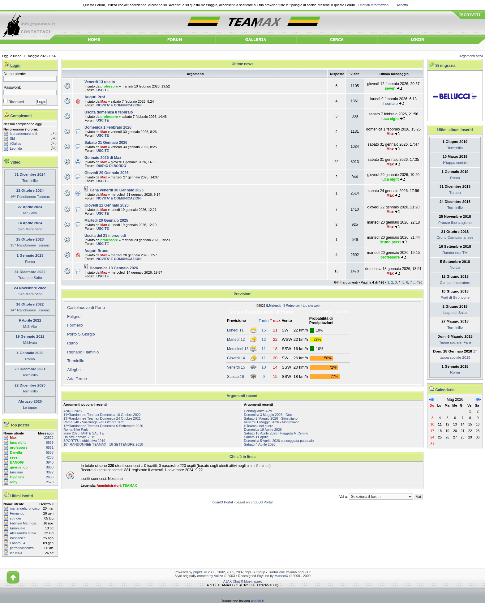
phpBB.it (304, 572)
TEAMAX (129, 485)
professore (19, 447)
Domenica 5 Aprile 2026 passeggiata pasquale (279, 441)
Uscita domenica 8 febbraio (108, 112)
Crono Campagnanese (454, 237)
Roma (455, 178)
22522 (49, 437)
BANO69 (17, 462)
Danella (16, 452)
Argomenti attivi (471, 56)
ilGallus (15, 143)
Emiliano (16, 472)
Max (13, 437)
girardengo (19, 467)
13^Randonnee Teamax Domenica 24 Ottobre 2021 (102, 418)
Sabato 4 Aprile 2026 (260, 444)
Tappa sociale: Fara (455, 342)
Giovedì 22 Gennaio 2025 (106, 205)
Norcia (455, 267)
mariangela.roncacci (25, 508)
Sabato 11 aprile (256, 437)
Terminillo (75, 360)
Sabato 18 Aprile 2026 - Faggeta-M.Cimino (276, 433)
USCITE (103, 90)
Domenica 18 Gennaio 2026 (114, 268)
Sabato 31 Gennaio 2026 (105, 142)
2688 (50, 477)
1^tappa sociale (455, 162)
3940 (50, 462)
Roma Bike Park (75, 429)
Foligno (73, 316)
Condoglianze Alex (258, 411)
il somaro (390, 103)
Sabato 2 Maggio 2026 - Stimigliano (271, 418)
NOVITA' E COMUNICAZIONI (119, 105)
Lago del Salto (455, 312)
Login (15, 65)
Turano (455, 192)
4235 (50, 457)
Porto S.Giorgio (81, 334)
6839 (50, 442)
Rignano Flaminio (83, 352)
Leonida (16, 148)
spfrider (15, 518)
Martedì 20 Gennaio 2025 (106, 220)
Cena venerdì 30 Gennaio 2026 (117, 190)
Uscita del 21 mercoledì (105, 235)
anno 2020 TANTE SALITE (83, 433)
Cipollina (17, 477)
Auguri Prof (94, 97)
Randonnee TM (454, 252)
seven (14, 457)
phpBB (198, 572)
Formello (75, 325)
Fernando (17, 513)
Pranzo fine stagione (455, 222)
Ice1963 (16, 553)
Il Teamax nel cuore (258, 426)
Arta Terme (77, 378)
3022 (50, 472)
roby (13, 482)
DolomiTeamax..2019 (79, 437)
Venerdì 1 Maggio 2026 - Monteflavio (271, 422)
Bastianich (18, 538)
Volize (218, 576)
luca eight (18, 442)
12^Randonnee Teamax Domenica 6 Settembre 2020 (103, 426)
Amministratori (109, 485)
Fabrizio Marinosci (23, 523)
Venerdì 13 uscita (99, 82)
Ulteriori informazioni (373, 5)
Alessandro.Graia (23, 533)
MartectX (281, 576)
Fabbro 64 (17, 543)
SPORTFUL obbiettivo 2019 (84, 441)
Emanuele (17, 528)
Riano (72, 343)
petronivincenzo (22, 548)
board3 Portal (222, 502)
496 (419, 282)
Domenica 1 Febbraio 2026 (107, 127)
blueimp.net (253, 581)
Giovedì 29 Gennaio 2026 (106, 173)
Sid (12, 138)
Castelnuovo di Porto (86, 307)
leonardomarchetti (23, 133)
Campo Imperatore (455, 282)
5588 (50, 452)
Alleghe (74, 369)
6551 (50, 447)
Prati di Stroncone (455, 297)
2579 (50, 482)
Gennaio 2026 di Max (102, 158)
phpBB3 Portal (262, 502)
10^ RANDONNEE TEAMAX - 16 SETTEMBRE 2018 (103, 444)
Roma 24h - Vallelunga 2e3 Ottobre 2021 (94, 422)
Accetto (402, 5)
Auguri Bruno (96, 251)
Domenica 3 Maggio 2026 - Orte (268, 415)
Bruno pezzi (390, 242)
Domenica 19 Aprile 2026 (263, 429)
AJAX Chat (231, 581)
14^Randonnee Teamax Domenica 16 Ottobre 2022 (102, 415)
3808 (50, 467)
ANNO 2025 (72, 411)
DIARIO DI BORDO (111, 166)
